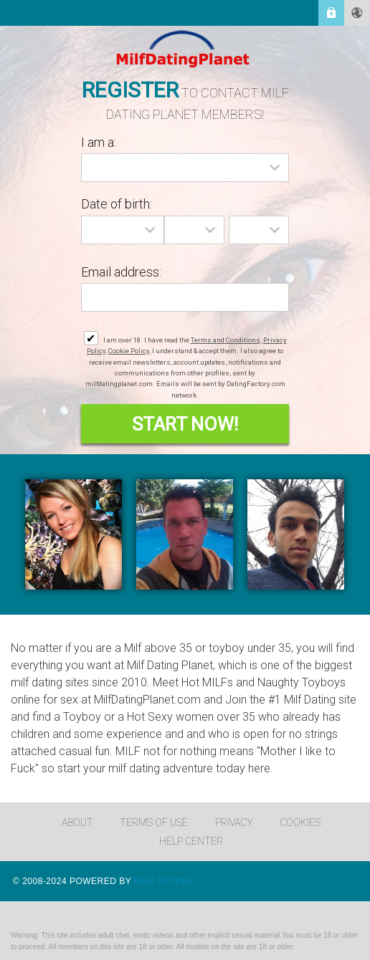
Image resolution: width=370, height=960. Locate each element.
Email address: (121, 271)
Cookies (300, 822)
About (77, 822)
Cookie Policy (128, 351)
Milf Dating (163, 881)
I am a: (98, 142)
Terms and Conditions (225, 340)
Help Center (191, 841)
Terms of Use (154, 822)
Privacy (234, 822)
